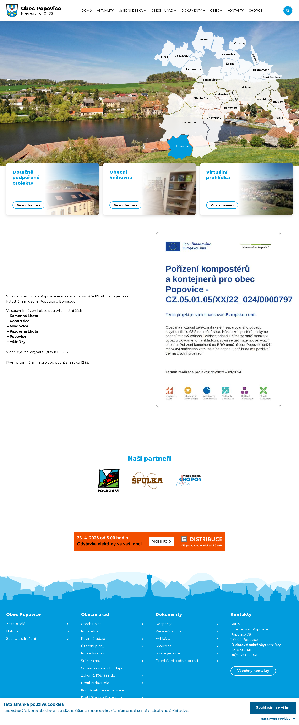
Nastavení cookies (275, 718)
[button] (8, 79)
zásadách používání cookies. (170, 710)
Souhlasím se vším (272, 707)
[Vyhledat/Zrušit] (287, 10)
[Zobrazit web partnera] (109, 480)
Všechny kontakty (253, 671)
